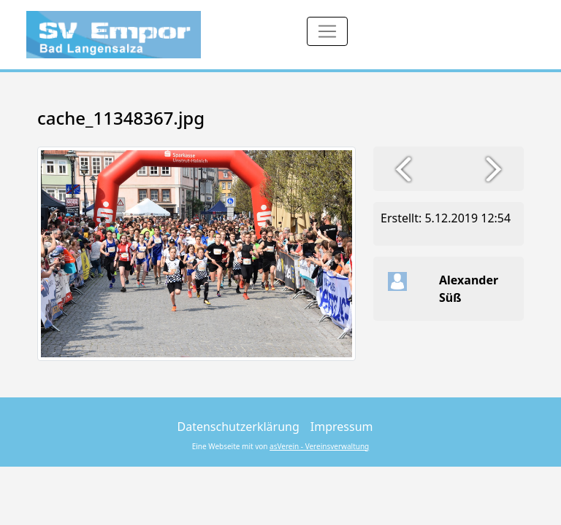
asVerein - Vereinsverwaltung (319, 446)
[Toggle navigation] (327, 31)
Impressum (341, 427)
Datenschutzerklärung (238, 427)
